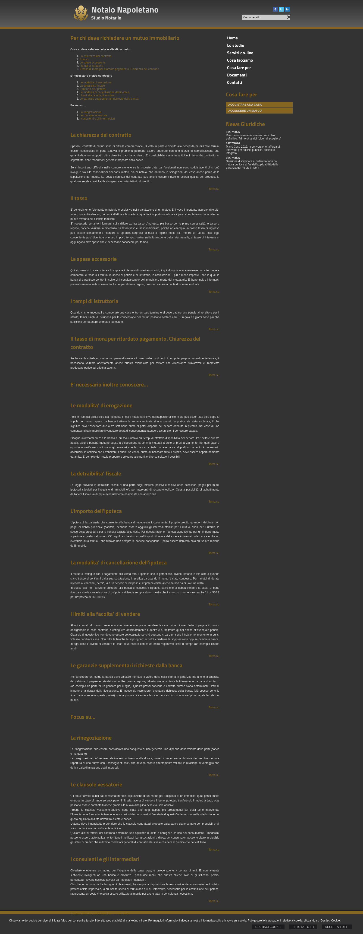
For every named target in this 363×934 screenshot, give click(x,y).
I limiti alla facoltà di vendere (97, 95)
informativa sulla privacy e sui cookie (223, 920)
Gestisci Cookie (268, 927)
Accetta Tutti (336, 927)
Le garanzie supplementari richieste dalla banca (109, 98)
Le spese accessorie (92, 62)
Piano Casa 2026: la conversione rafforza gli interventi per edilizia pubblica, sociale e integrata (253, 150)
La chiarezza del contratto (95, 56)
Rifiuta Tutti (303, 927)
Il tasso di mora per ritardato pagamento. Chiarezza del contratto (119, 69)
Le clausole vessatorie (93, 115)
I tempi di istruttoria (91, 65)
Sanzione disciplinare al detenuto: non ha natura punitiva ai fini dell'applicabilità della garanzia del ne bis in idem (252, 164)
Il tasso (84, 59)
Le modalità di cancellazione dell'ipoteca (104, 92)
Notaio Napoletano (125, 9)
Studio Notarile (106, 17)
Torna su (214, 188)
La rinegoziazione (90, 112)
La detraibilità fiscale (92, 85)
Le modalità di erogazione (95, 82)
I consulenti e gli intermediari (97, 118)
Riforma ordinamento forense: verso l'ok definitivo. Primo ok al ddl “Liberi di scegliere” (253, 137)
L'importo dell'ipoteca (93, 89)
